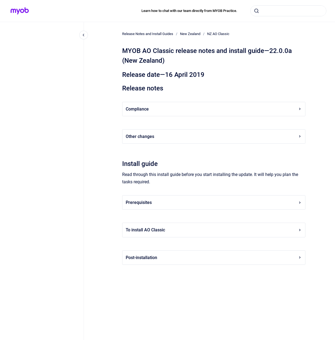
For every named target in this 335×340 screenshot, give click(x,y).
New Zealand (190, 34)
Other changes (214, 136)
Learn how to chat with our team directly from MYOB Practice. (189, 11)
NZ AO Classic (218, 34)
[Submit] (256, 11)
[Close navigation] (83, 35)
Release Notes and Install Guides (147, 34)
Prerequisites (214, 202)
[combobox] (288, 11)
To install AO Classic (214, 229)
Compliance (214, 109)
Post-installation (214, 257)
